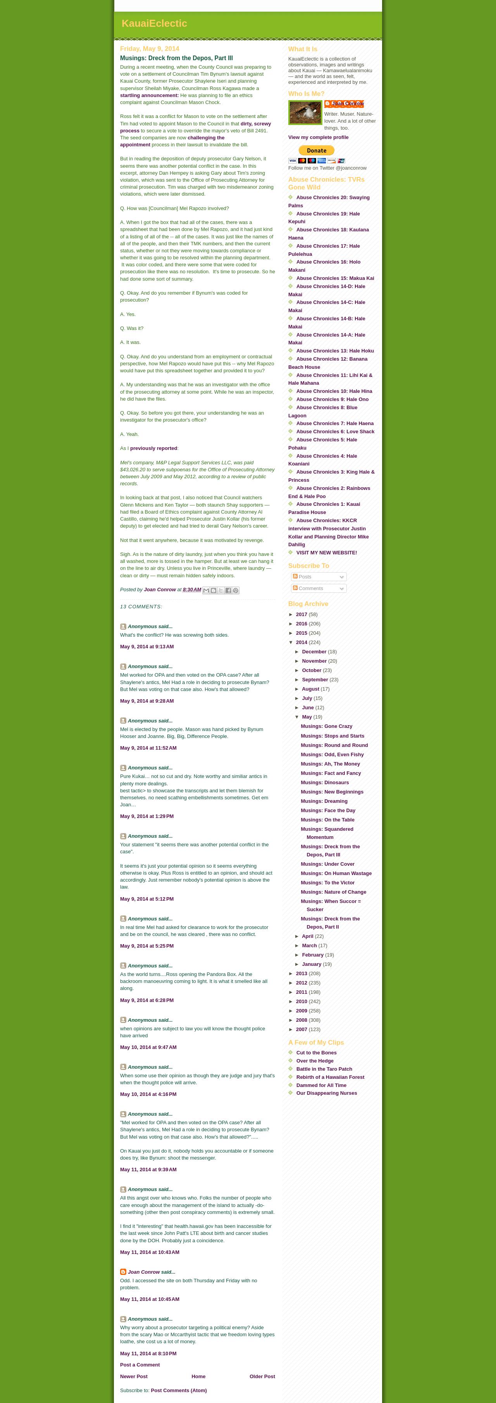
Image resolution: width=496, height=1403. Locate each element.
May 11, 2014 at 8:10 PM (148, 1353)
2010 (302, 1001)
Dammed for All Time (321, 1085)
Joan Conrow (144, 1272)
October (312, 670)
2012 (302, 983)
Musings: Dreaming (324, 801)
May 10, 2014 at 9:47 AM (148, 1047)
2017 (302, 614)
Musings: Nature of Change (333, 892)
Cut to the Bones (316, 1053)
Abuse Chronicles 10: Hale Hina (334, 391)
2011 (302, 992)
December (315, 652)
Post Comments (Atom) (179, 1390)
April (308, 936)
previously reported (153, 448)
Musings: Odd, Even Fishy (332, 754)
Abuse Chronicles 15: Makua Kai (335, 278)
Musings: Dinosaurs (325, 782)
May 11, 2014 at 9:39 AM (148, 1169)
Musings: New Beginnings (332, 792)
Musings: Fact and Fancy (331, 773)
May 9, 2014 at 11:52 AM (148, 748)
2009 (302, 1011)
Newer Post (134, 1376)
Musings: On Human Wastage (336, 873)
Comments (308, 588)
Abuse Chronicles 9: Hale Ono (332, 399)
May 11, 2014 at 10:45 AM (149, 1299)
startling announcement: (150, 95)
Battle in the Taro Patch (324, 1069)
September (316, 679)
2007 (302, 1029)
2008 (302, 1020)
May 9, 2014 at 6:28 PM (147, 1000)
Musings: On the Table (327, 820)
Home (198, 1376)
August (311, 689)
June (308, 707)
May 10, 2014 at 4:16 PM (148, 1094)
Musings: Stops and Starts (332, 736)
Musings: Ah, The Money (330, 764)
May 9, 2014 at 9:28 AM (147, 701)
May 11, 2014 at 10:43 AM (149, 1252)
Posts (302, 577)
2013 (302, 973)
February (313, 955)
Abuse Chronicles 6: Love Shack (335, 431)
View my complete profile (318, 137)
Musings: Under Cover (328, 864)
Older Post (262, 1376)
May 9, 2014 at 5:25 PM (147, 946)
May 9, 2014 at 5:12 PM (147, 899)
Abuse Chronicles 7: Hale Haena (335, 423)
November (315, 661)
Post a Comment (140, 1365)
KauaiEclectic (154, 23)
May (307, 717)
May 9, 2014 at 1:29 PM (147, 816)
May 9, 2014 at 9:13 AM (147, 646)
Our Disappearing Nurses (326, 1093)
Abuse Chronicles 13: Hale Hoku (335, 351)
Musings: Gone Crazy (326, 726)
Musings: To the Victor (328, 883)
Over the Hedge (315, 1061)
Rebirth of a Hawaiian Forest (330, 1077)
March (310, 945)
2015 (302, 633)
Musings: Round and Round (334, 745)
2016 (302, 624)
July (308, 698)
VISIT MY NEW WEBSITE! (326, 553)
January (312, 964)
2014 (302, 642)
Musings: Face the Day (328, 810)
